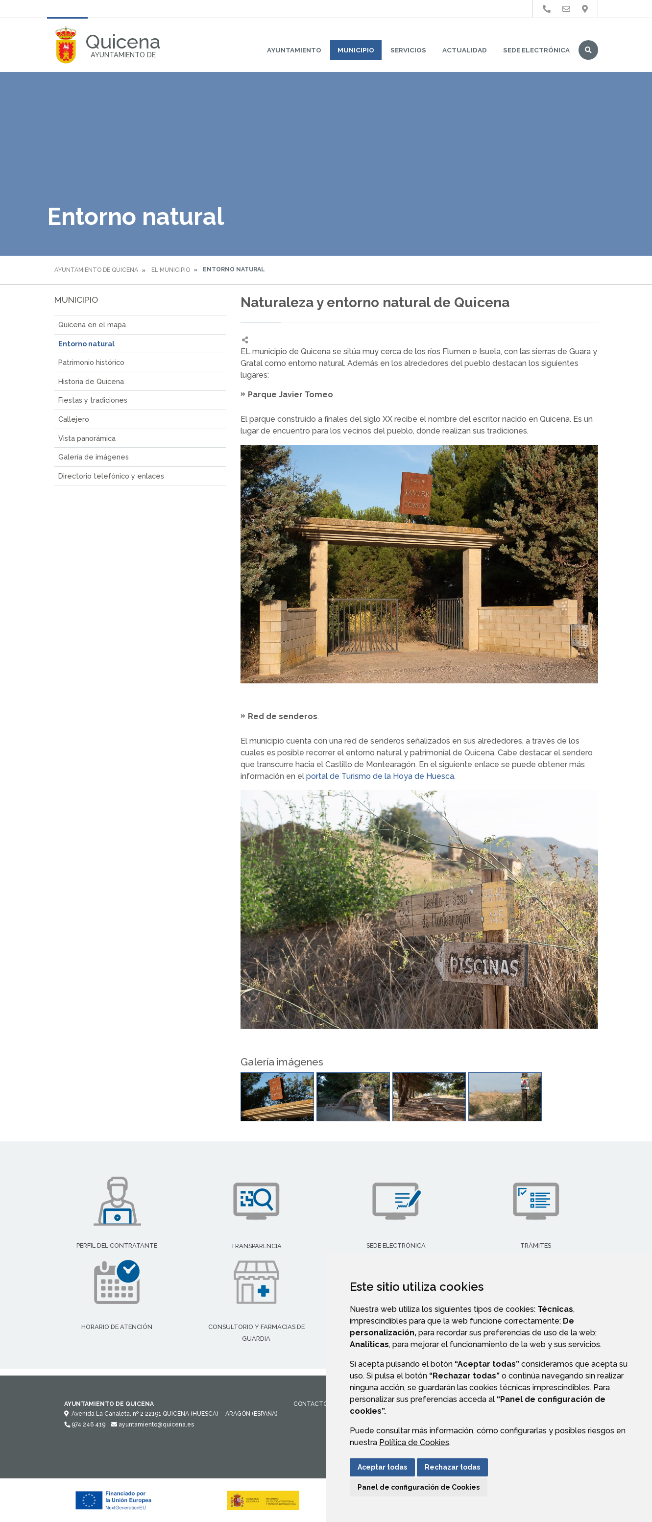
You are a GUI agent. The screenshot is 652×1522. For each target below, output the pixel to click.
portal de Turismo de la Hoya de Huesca (380, 776)
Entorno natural (86, 343)
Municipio (356, 50)
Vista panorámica (87, 438)
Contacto (310, 1404)
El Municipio (170, 269)
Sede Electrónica (536, 50)
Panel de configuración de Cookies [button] (419, 1487)
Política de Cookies (414, 1442)
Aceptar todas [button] (382, 1467)
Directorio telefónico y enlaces (111, 476)
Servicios (408, 50)
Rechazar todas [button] (452, 1467)
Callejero (73, 419)
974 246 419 (84, 1424)
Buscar (588, 50)
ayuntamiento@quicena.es (152, 1424)
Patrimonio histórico (91, 362)
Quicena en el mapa (92, 324)
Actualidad (464, 50)
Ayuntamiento (294, 50)
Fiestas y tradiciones (92, 400)
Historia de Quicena (91, 381)
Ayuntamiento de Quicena (96, 269)
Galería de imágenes (93, 457)
